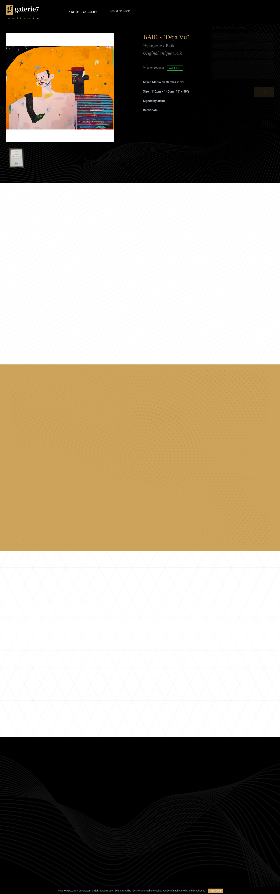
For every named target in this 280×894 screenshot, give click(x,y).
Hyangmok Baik (158, 46)
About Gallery (82, 12)
